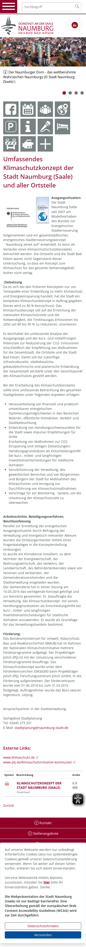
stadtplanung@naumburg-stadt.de (41, 727)
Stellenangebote (45, 833)
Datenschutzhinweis (43, 926)
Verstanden (43, 935)
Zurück (8, 805)
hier (47, 882)
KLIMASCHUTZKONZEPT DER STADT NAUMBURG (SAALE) (39, 785)
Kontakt (45, 822)
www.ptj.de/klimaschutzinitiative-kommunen (37, 762)
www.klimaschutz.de (19, 757)
